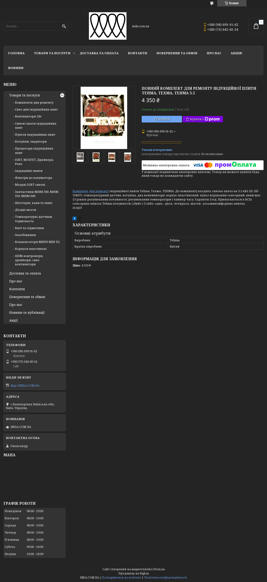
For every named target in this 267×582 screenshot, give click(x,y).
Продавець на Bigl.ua (133, 573)
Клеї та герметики (29, 228)
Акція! (236, 53)
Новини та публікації (27, 312)
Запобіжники (25, 235)
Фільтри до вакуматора (33, 178)
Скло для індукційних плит (36, 109)
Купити (164, 119)
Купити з (205, 119)
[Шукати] (64, 26)
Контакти (137, 53)
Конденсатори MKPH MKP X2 (37, 242)
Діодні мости (25, 210)
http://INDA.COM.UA (25, 385)
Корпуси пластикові (31, 249)
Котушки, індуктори (31, 141)
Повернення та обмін (176, 53)
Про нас (214, 53)
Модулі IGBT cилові (30, 184)
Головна (16, 53)
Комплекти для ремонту (34, 102)
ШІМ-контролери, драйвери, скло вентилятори (29, 260)
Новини (15, 68)
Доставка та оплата (99, 53)
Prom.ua (159, 569)
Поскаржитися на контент (121, 577)
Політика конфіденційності (165, 577)
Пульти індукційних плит (35, 134)
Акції (13, 320)
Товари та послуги (52, 53)
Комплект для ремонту (91, 191)
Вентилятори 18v (28, 116)
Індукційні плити (29, 171)
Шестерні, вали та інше (34, 203)
